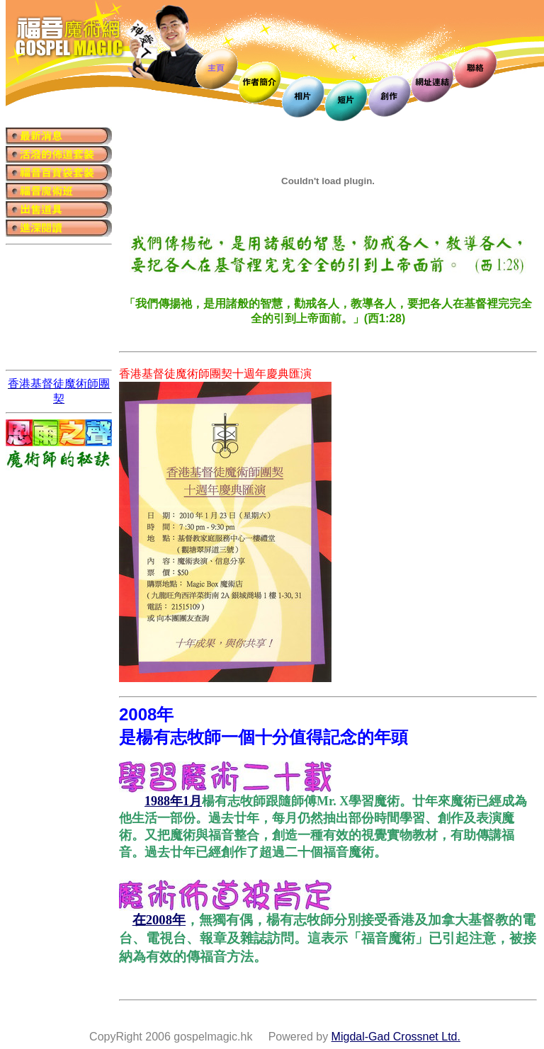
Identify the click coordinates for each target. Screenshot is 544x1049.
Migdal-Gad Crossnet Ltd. (396, 1037)
